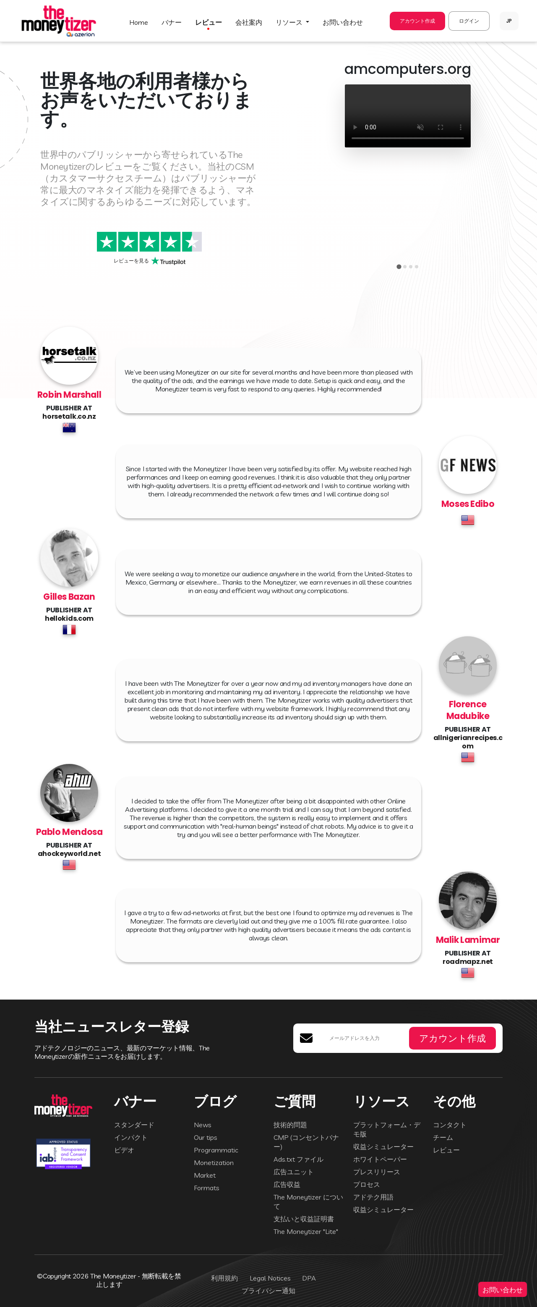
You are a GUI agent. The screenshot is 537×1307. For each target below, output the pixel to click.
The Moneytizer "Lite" (306, 1231)
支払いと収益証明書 (304, 1219)
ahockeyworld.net (69, 853)
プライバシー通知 (268, 1290)
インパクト (131, 1137)
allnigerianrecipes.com (468, 742)
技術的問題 (290, 1125)
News (202, 1125)
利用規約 (224, 1278)
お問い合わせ (502, 1289)
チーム (443, 1137)
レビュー (208, 22)
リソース (290, 22)
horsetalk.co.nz (69, 416)
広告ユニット (294, 1172)
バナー (172, 22)
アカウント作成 (417, 20)
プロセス (366, 1184)
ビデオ (124, 1150)
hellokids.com (69, 618)
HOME (138, 22)
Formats (206, 1188)
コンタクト (450, 1125)
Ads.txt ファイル (298, 1159)
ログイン (469, 20)
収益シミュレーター (383, 1146)
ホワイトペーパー (380, 1159)
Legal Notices (270, 1278)
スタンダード (134, 1125)
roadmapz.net (468, 961)
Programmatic (216, 1150)
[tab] (398, 266)
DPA (309, 1278)
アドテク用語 (373, 1197)
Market (205, 1175)
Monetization (214, 1162)
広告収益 (287, 1184)
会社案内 (248, 22)
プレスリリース (376, 1172)
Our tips (205, 1137)
